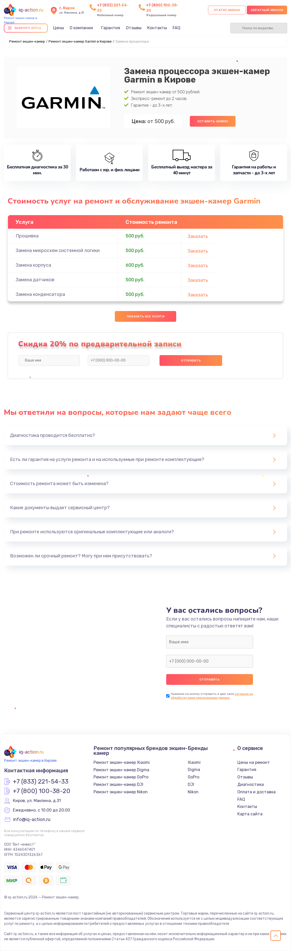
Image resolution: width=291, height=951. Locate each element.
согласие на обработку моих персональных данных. (212, 695)
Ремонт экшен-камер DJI (118, 784)
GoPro (193, 777)
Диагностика (250, 784)
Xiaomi (194, 762)
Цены (58, 27)
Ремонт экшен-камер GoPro (120, 777)
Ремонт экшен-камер (27, 41)
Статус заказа (227, 10)
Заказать (197, 236)
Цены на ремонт (253, 762)
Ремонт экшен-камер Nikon (120, 791)
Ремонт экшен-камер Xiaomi (121, 762)
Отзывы (134, 27)
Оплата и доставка (256, 791)
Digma (194, 769)
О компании (81, 27)
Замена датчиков (35, 280)
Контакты (157, 27)
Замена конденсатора (40, 294)
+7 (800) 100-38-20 (41, 791)
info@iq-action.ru (31, 819)
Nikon (193, 791)
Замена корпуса (33, 265)
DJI (191, 784)
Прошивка (27, 236)
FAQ (176, 27)
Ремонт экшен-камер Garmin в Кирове (80, 41)
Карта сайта (249, 814)
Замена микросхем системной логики (58, 250)
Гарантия (110, 27)
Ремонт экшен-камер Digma (121, 769)
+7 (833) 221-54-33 (40, 781)
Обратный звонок (267, 10)
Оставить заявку (212, 121)
